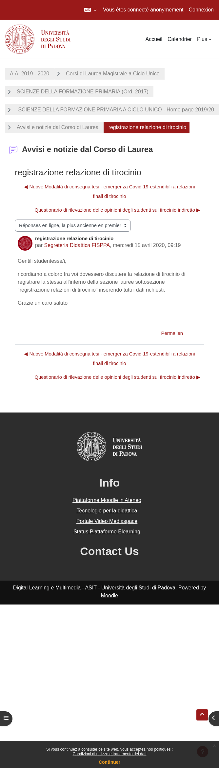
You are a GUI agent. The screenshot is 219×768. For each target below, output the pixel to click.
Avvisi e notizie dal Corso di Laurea (58, 127)
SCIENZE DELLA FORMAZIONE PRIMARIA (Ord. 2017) (83, 91)
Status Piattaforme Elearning (106, 531)
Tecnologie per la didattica (106, 510)
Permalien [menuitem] (172, 333)
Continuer (109, 762)
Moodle (109, 595)
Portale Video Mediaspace (107, 521)
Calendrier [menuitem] (180, 39)
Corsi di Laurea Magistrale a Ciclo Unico (112, 73)
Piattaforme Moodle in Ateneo (106, 500)
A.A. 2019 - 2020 (29, 73)
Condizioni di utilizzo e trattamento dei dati (110, 754)
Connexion (201, 9)
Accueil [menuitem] (153, 39)
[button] (90, 10)
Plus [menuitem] (202, 39)
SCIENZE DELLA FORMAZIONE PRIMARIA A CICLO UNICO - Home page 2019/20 (115, 109)
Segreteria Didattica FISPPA (77, 245)
